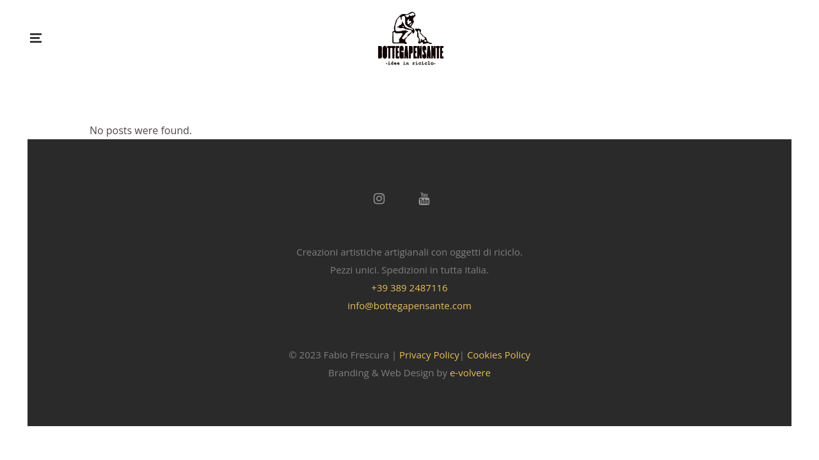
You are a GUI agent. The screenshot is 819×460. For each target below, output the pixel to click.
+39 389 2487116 (409, 287)
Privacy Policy (429, 354)
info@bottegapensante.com (409, 305)
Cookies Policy (498, 354)
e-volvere (470, 372)
